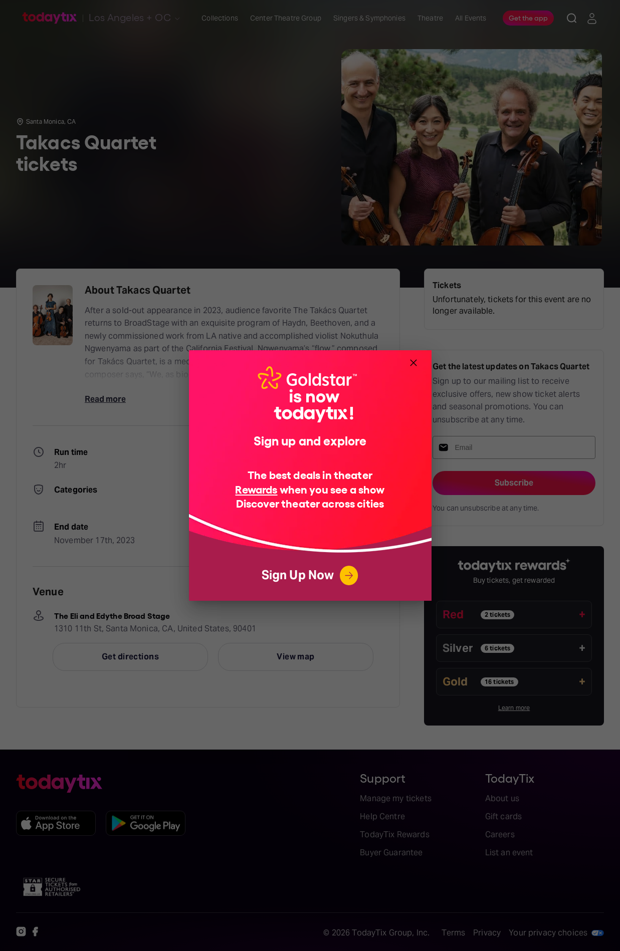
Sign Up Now (310, 575)
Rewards (256, 489)
